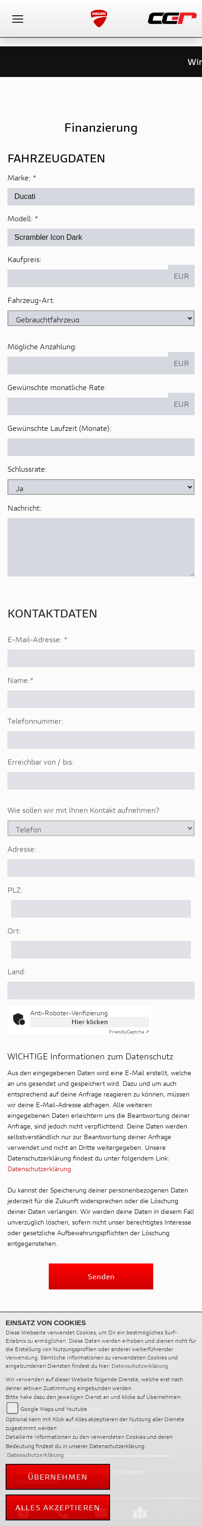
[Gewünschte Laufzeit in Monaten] (101, 447)
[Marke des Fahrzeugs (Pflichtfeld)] (101, 197)
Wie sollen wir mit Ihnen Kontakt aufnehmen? (83, 836)
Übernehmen (58, 1476)
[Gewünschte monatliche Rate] (88, 407)
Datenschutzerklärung (39, 1168)
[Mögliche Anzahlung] (88, 366)
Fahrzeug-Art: (31, 300)
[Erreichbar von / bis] (101, 807)
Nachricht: (24, 508)
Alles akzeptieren (57, 1507)
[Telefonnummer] (101, 766)
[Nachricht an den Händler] (101, 548)
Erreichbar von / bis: (40, 788)
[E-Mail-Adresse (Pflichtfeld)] (101, 684)
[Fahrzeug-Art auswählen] (101, 319)
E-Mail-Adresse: (37, 665)
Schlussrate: (27, 469)
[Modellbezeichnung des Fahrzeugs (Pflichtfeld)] (101, 238)
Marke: (19, 178)
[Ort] (101, 976)
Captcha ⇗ (129, 1032)
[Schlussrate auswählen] (101, 487)
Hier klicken (90, 1021)
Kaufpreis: (24, 259)
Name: (18, 706)
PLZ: (15, 916)
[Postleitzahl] (101, 935)
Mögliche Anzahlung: (42, 347)
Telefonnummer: (35, 747)
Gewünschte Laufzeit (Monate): (59, 428)
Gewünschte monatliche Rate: (56, 387)
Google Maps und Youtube (53, 1408)
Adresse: (21, 875)
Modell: (20, 219)
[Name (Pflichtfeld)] (101, 725)
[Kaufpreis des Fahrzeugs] (88, 279)
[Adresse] (101, 894)
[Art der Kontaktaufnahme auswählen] (101, 854)
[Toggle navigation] (17, 18)
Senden (101, 1276)
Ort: (14, 957)
